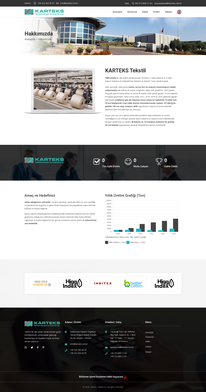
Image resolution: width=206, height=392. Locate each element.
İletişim (168, 12)
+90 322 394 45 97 (44, 3)
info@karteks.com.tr (67, 3)
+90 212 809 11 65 (118, 356)
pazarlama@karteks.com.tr (168, 3)
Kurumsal (132, 12)
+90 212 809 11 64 (142, 3)
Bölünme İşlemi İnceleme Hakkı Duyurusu (101, 376)
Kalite (145, 12)
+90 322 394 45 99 (78, 353)
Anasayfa (117, 12)
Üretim (156, 12)
